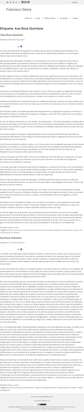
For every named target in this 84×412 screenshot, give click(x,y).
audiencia (39, 387)
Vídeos (75, 18)
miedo (80, 387)
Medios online (13, 227)
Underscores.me (58, 409)
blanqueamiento (49, 387)
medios (74, 387)
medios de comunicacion (62, 230)
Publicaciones (50, 18)
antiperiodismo (28, 387)
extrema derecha (63, 387)
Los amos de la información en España (37, 230)
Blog (38, 18)
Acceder (75, 2)
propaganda (5, 390)
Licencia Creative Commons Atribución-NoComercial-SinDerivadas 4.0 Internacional (49, 407)
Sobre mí (28, 18)
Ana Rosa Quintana (14, 230)
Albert (22, 40)
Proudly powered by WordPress (30, 409)
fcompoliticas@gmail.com (42, 401)
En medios (64, 18)
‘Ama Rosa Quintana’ (11, 35)
